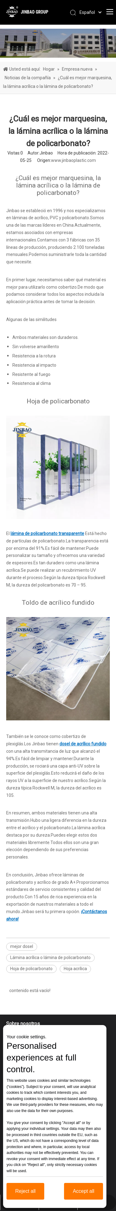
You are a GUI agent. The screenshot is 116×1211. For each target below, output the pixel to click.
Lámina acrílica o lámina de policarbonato (50, 957)
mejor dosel (21, 946)
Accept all (83, 1191)
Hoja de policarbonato (31, 968)
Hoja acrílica (75, 968)
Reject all (25, 1191)
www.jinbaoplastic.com (73, 160)
